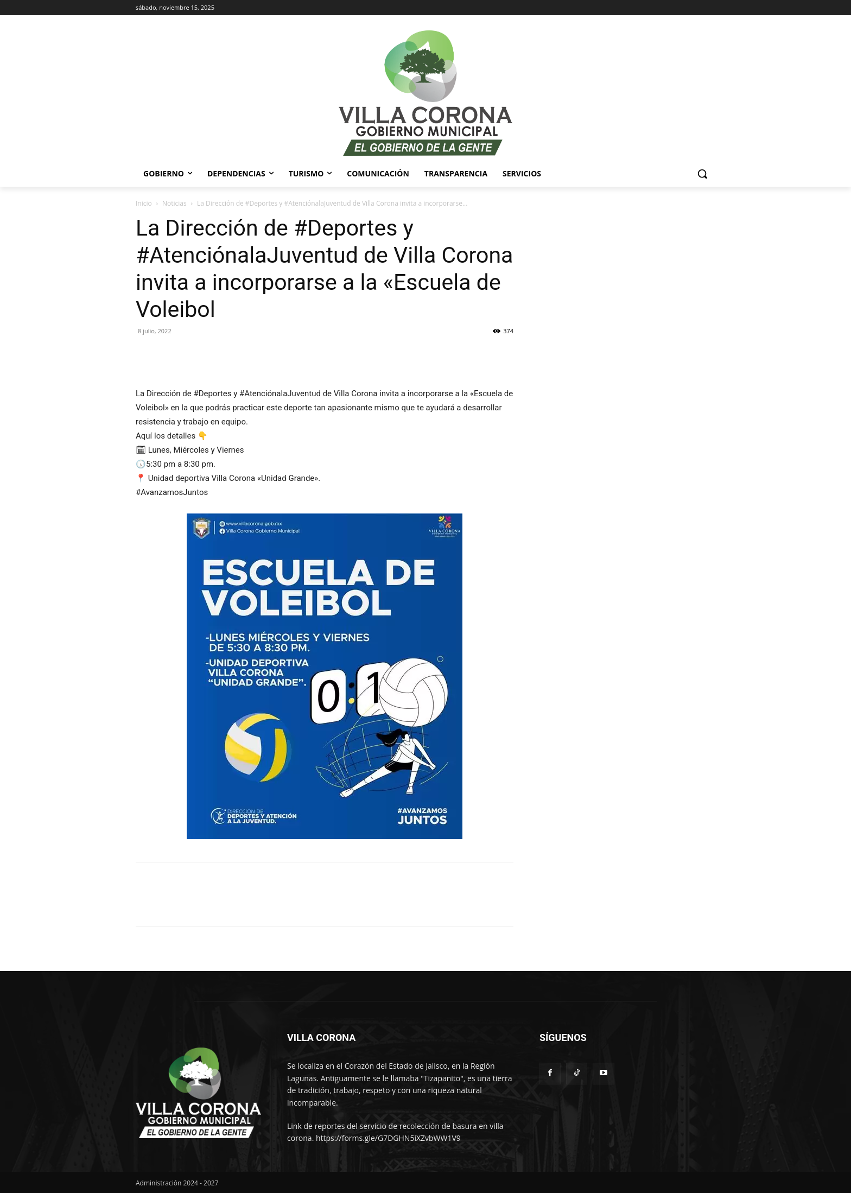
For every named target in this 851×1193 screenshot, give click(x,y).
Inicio (144, 203)
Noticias (174, 203)
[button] (702, 174)
